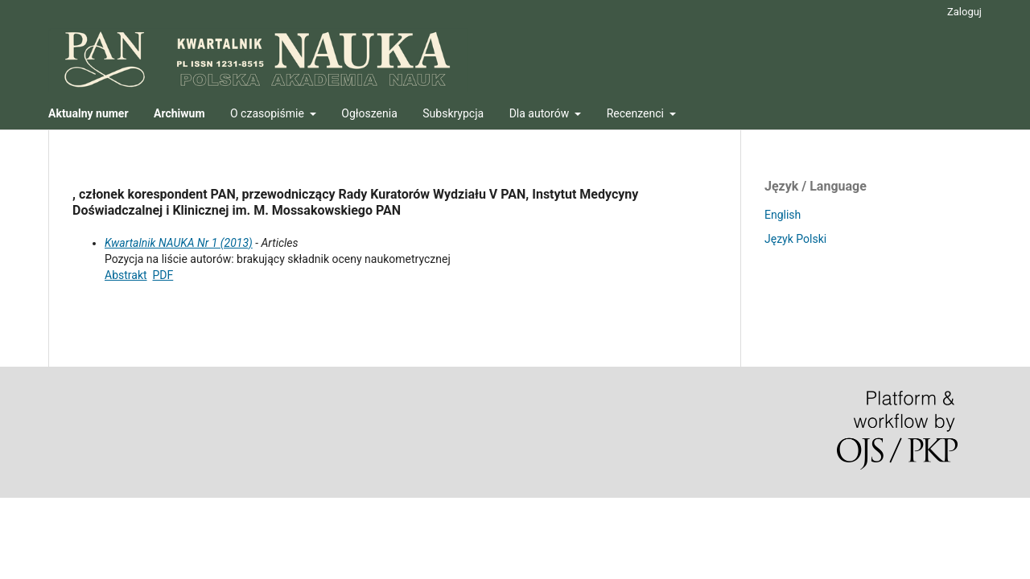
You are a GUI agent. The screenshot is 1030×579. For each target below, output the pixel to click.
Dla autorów (540, 113)
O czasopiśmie (268, 113)
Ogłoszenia (369, 113)
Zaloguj (964, 12)
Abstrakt (126, 275)
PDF (163, 275)
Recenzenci (637, 113)
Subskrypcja (453, 113)
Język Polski (795, 238)
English (782, 214)
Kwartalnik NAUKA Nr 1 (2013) (179, 242)
